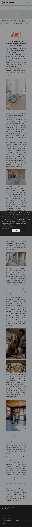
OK (16, 230)
